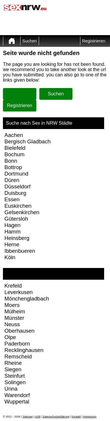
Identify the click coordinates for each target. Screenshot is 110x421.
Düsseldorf (17, 186)
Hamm (12, 231)
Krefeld (13, 286)
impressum (90, 416)
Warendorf (17, 395)
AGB (37, 416)
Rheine (13, 363)
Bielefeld (15, 148)
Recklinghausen (23, 350)
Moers (12, 305)
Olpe (10, 337)
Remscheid (18, 356)
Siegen (12, 369)
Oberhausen (19, 331)
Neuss (12, 324)
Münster (14, 318)
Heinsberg (16, 238)
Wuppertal (16, 401)
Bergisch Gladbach (27, 141)
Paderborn (17, 344)
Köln (9, 257)
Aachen (13, 135)
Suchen (29, 41)
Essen (12, 199)
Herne (11, 244)
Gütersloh (16, 219)
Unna (11, 389)
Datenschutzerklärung (56, 416)
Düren (11, 180)
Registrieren (93, 41)
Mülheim (14, 311)
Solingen (15, 382)
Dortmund (16, 174)
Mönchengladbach (26, 298)
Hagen (12, 225)
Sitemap (28, 416)
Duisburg (15, 193)
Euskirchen (17, 206)
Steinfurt (14, 376)
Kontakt (76, 416)
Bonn (10, 161)
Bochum (14, 154)
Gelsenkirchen (21, 212)
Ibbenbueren (19, 251)
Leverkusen (18, 292)
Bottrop (13, 167)
